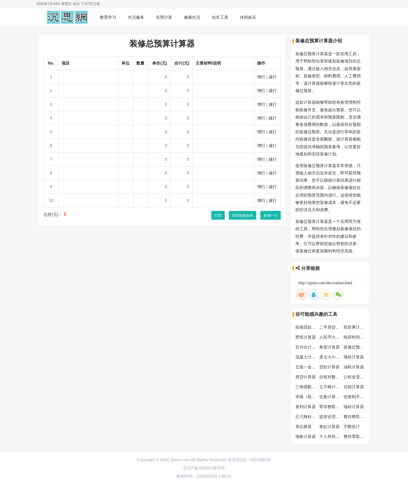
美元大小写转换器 (335, 357)
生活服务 (136, 17)
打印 (218, 216)
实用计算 (164, 17)
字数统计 (352, 426)
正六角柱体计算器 (311, 416)
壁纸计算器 (305, 337)
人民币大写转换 (333, 337)
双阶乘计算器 (356, 327)
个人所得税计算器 (335, 436)
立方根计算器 (331, 386)
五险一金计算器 (309, 367)
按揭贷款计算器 (309, 327)
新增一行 (271, 216)
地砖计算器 (354, 406)
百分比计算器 (307, 347)
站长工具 (220, 17)
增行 (261, 76)
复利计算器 (305, 406)
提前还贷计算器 (333, 416)
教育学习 (108, 17)
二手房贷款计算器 (335, 327)
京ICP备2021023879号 (204, 468)
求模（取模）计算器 (313, 396)
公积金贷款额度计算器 (364, 376)
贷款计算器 (329, 367)
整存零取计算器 (358, 436)
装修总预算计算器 (360, 347)
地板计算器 (305, 436)
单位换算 (303, 426)
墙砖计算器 (354, 357)
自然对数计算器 (333, 376)
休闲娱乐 (248, 17)
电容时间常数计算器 (362, 337)
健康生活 (192, 17)
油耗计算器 (354, 367)
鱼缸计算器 (329, 426)
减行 (272, 76)
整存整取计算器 (358, 416)
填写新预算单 (242, 216)
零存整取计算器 (333, 406)
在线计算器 (354, 386)
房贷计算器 (305, 376)
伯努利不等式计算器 (362, 396)
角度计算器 (329, 347)
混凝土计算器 (307, 357)
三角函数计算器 (309, 386)
